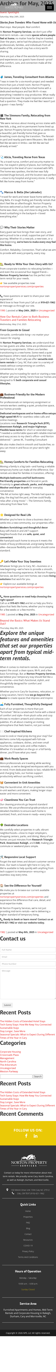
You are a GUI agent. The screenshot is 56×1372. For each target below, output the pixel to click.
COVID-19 (28, 1245)
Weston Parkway (9, 1071)
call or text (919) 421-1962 (30, 1193)
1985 (2, 614)
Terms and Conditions (28, 1257)
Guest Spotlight (9, 12)
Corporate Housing (10, 1051)
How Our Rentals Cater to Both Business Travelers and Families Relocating (24, 318)
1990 (2, 310)
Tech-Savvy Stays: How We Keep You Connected (25, 1024)
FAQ (28, 1222)
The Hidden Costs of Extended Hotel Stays (22, 1021)
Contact (28, 1234)
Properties (28, 1216)
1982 (2, 932)
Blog (28, 1228)
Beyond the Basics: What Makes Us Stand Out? (25, 622)
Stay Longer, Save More (12, 1031)
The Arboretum (8, 1064)
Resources (28, 1239)
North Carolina (8, 1061)
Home (28, 1211)
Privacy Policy (28, 1251)
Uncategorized (47, 310)
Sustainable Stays (9, 1027)
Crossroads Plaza (9, 1054)
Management (7, 1058)
